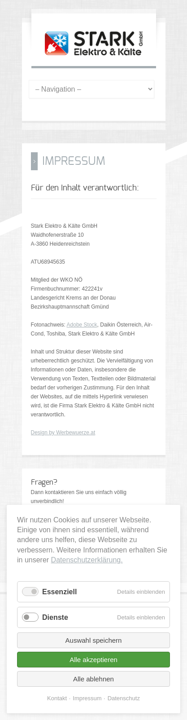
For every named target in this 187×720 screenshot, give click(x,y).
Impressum (87, 698)
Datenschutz (124, 698)
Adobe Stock (82, 325)
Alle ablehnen (93, 679)
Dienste (55, 617)
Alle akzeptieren (93, 659)
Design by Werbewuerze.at (63, 432)
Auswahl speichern (93, 640)
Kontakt (57, 698)
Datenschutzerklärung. (87, 560)
